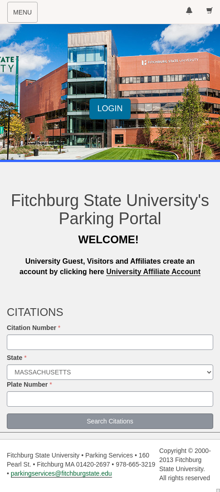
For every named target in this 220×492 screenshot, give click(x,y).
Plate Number (27, 384)
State (14, 357)
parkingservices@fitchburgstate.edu (61, 473)
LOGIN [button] (109, 108)
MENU (25, 15)
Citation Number (31, 327)
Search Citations (110, 421)
